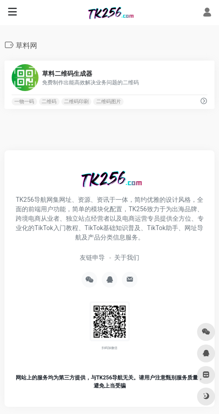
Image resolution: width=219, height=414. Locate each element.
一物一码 (24, 102)
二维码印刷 (76, 102)
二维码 (49, 102)
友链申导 (92, 257)
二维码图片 (108, 102)
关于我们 (126, 257)
